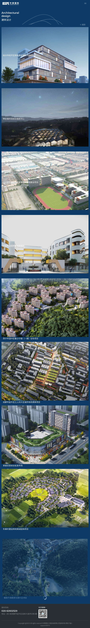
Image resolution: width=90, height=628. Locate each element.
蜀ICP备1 (69, 623)
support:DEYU (45, 625)
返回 (82, 25)
